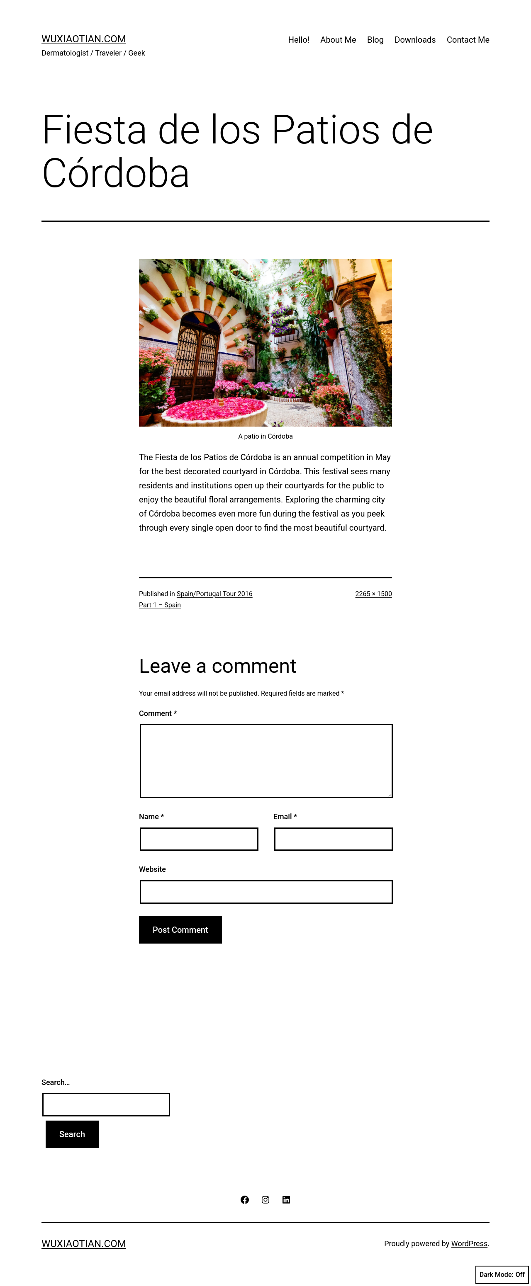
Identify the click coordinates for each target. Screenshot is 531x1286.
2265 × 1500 (374, 594)
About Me (338, 40)
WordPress (469, 1243)
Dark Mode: (502, 1275)
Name (151, 816)
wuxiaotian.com (83, 39)
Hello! (298, 40)
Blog (375, 40)
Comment (158, 713)
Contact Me (468, 40)
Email (285, 816)
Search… (55, 1082)
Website (152, 869)
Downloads (415, 40)
